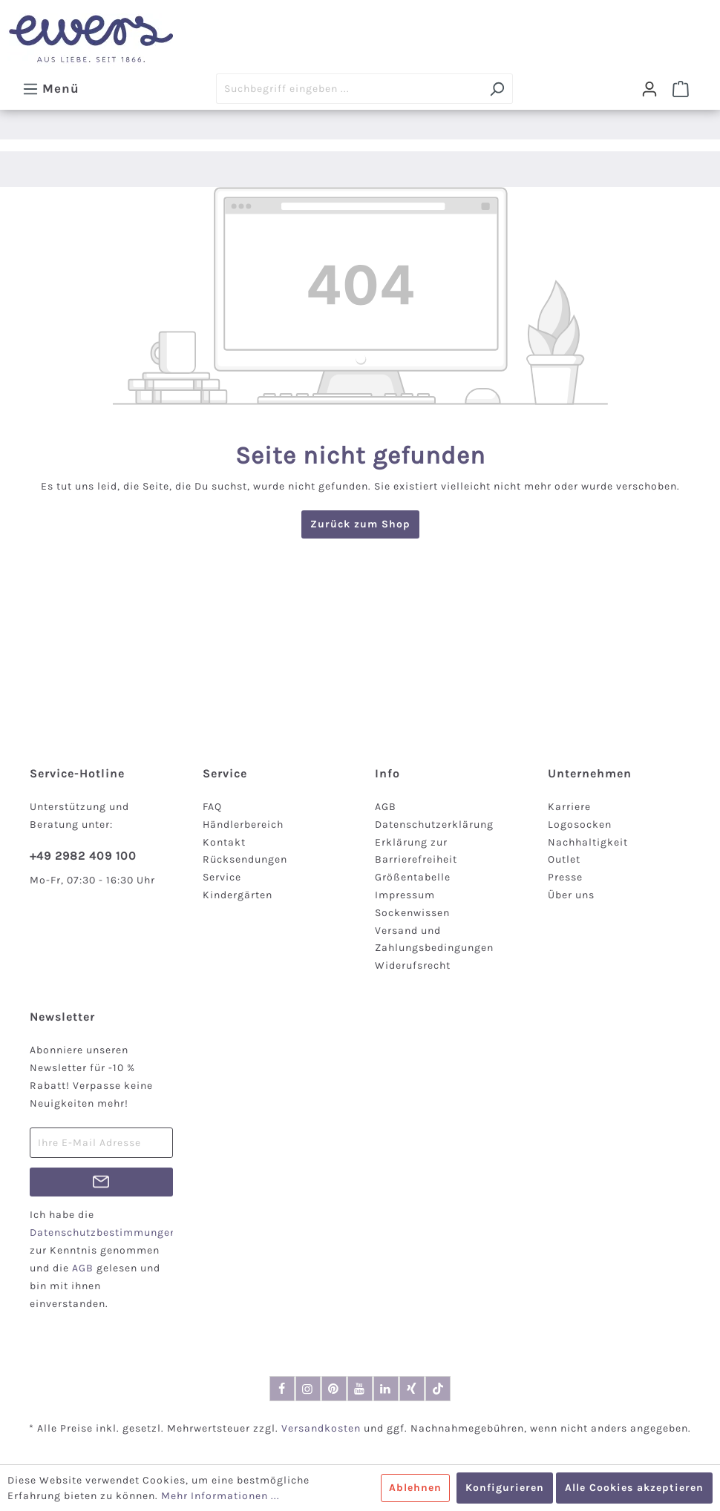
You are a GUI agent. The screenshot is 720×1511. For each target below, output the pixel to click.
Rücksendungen (245, 859)
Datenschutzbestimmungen (103, 1232)
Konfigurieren (504, 1487)
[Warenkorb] (680, 89)
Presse (565, 877)
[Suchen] (497, 88)
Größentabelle (413, 877)
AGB (385, 806)
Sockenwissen (412, 912)
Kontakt (224, 842)
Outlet (564, 859)
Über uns (571, 895)
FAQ (212, 806)
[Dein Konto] (649, 89)
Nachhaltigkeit (588, 842)
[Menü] (51, 88)
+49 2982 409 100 (83, 856)
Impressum (405, 895)
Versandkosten (321, 1428)
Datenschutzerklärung (434, 824)
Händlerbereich (243, 824)
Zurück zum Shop (360, 524)
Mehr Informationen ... (220, 1495)
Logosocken (580, 824)
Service (222, 877)
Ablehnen (415, 1487)
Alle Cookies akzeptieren (634, 1487)
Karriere (569, 806)
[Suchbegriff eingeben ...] (349, 88)
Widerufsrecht (413, 965)
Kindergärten (237, 895)
